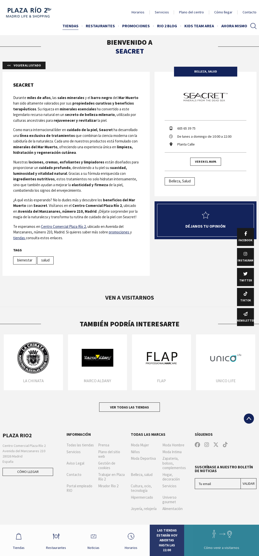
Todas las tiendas (80, 445)
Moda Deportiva (143, 458)
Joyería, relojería (144, 508)
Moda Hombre (173, 445)
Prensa (103, 445)
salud (45, 260)
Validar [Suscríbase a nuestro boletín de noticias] (249, 483)
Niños (135, 452)
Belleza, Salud (180, 181)
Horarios (138, 12)
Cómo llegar (223, 12)
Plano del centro (191, 12)
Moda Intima (172, 452)
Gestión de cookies (106, 465)
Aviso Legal (75, 463)
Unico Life (226, 381)
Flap (161, 381)
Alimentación (172, 508)
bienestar (24, 260)
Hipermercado (142, 497)
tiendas (19, 237)
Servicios (162, 12)
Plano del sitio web (109, 454)
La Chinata (33, 381)
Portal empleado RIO (79, 488)
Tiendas (70, 25)
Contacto (249, 12)
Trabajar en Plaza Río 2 (111, 477)
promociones (119, 232)
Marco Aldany (97, 381)
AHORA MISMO (234, 25)
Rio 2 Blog (167, 25)
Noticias (94, 540)
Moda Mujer (140, 445)
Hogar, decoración (171, 477)
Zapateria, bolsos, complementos (174, 463)
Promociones (136, 25)
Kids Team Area (199, 25)
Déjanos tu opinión (205, 220)
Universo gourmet (169, 499)
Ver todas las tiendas (129, 407)
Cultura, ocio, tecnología (141, 488)
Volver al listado (27, 65)
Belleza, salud (142, 474)
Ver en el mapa (205, 161)
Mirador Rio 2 (108, 486)
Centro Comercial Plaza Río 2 (63, 226)
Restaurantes (100, 25)
